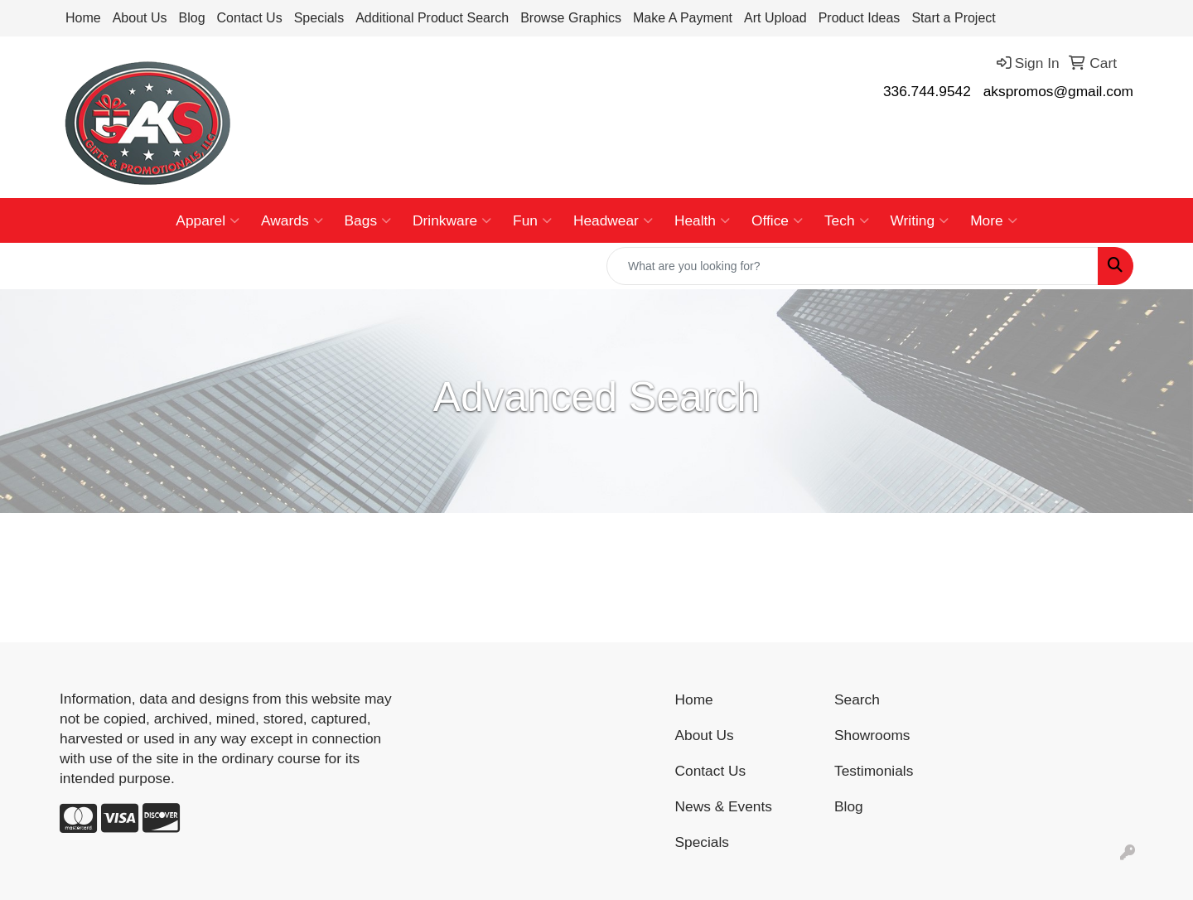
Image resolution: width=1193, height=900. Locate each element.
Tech (846, 220)
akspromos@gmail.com (1058, 91)
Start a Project (953, 18)
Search (857, 699)
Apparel (207, 220)
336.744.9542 (927, 91)
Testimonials (873, 770)
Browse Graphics (570, 18)
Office (777, 220)
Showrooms (872, 735)
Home (83, 18)
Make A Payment (682, 18)
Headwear (613, 220)
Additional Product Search (432, 18)
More (993, 220)
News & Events (724, 806)
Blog (192, 18)
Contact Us (250, 18)
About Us (140, 18)
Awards (291, 220)
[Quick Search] (852, 266)
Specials (319, 18)
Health (702, 220)
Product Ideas (860, 18)
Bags (368, 220)
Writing (920, 220)
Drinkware (452, 220)
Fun (532, 220)
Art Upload (775, 18)
